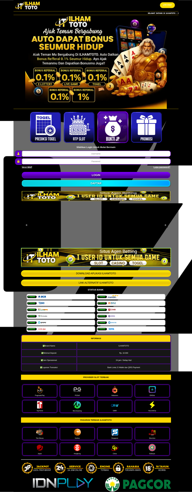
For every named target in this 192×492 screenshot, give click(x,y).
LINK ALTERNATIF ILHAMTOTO (96, 282)
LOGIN (96, 175)
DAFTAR (96, 183)
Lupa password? (162, 167)
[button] (26, 225)
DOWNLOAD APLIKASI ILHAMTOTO (96, 273)
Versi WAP (27, 167)
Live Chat (167, 5)
